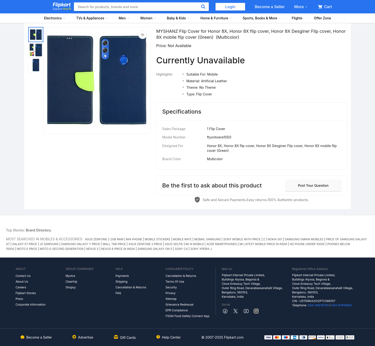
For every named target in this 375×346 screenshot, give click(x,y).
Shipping (121, 281)
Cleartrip (71, 281)
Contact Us (23, 276)
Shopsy (71, 287)
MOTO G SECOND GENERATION (61, 249)
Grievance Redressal (179, 304)
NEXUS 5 (92, 249)
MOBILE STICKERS (157, 239)
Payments (122, 276)
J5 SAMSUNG (49, 244)
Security (171, 287)
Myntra (70, 276)
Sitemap (170, 299)
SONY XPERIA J (201, 249)
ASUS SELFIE (174, 244)
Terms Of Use (174, 281)
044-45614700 (318, 305)
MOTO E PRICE (27, 249)
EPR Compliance (176, 310)
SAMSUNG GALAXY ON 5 (155, 249)
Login (230, 6)
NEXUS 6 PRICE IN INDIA (118, 249)
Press (19, 299)
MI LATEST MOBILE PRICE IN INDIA (263, 244)
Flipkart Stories (26, 293)
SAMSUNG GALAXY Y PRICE (80, 244)
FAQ (118, 293)
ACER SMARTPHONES (221, 244)
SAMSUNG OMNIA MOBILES (304, 239)
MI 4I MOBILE (195, 244)
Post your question (313, 185)
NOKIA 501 (275, 239)
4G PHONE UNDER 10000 (307, 244)
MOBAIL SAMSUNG (207, 239)
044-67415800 (341, 305)
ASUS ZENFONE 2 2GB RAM (104, 239)
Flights (297, 18)
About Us (22, 281)
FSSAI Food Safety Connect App (187, 316)
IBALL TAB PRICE (114, 244)
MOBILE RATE (182, 239)
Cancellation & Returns (131, 287)
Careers (21, 287)
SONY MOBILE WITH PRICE (242, 239)
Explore (62, 9)
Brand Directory (38, 230)
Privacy (170, 293)
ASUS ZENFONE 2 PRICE (145, 244)
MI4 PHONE (134, 239)
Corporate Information (30, 304)
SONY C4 (181, 249)
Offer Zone (322, 18)
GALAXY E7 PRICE (24, 244)
